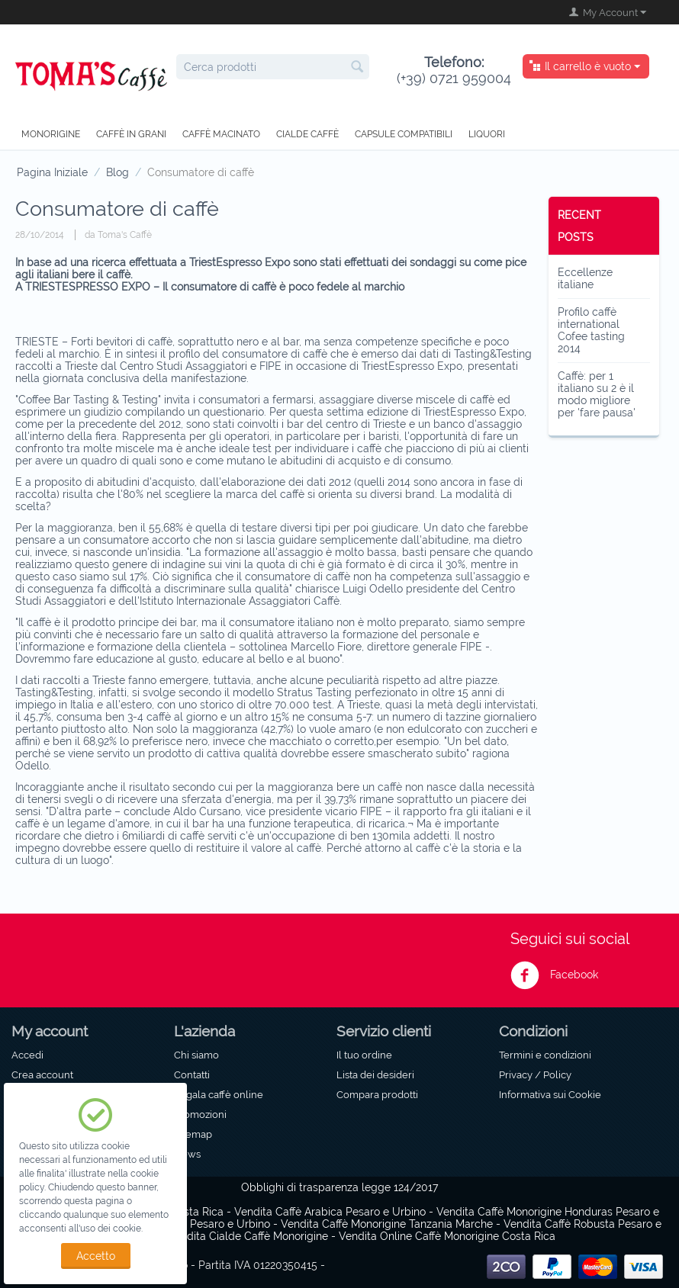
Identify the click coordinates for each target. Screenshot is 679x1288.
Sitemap (193, 1134)
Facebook (554, 975)
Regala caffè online (218, 1094)
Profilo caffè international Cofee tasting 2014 (591, 330)
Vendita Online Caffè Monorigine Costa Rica (447, 1236)
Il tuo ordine (364, 1055)
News (187, 1154)
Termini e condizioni (545, 1055)
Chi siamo (196, 1055)
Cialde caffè (307, 134)
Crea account (42, 1074)
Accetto (95, 1256)
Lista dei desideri (375, 1074)
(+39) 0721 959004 (454, 70)
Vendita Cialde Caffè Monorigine (248, 1236)
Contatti (192, 1074)
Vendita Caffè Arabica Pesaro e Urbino (330, 1212)
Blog (117, 172)
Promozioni (200, 1114)
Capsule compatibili (403, 134)
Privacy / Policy (535, 1074)
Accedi (27, 1055)
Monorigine (50, 134)
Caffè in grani (131, 134)
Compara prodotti (377, 1094)
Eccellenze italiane (585, 278)
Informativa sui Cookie (550, 1094)
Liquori (486, 134)
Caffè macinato (221, 134)
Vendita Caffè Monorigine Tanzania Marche (387, 1224)
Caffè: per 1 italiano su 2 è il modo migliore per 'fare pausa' (597, 394)
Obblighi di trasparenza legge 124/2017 (339, 1187)
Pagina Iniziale (52, 172)
